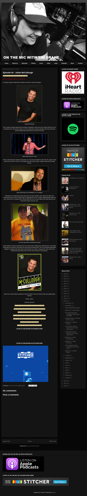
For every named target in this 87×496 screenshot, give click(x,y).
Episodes (24, 63)
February (68, 375)
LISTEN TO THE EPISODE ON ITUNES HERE (15, 75)
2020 (65, 288)
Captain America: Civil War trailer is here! (72, 319)
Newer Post (6, 441)
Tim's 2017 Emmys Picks (76, 222)
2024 (65, 278)
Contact (80, 63)
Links (56, 63)
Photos (33, 63)
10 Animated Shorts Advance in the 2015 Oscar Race (71, 333)
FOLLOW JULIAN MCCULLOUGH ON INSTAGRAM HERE (29, 309)
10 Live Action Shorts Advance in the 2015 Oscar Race (71, 328)
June (66, 365)
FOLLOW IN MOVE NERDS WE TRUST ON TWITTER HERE (29, 315)
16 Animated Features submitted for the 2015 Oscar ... (72, 347)
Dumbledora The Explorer (76, 178)
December (68, 303)
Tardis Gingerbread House (72, 307)
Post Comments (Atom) (33, 446)
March (67, 372)
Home (6, 63)
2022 (65, 283)
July (66, 363)
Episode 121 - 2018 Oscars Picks (74, 213)
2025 (65, 276)
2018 (65, 293)
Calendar (64, 63)
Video (48, 63)
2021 (65, 286)
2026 (65, 273)
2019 (65, 291)
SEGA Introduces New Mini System (75, 240)
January (67, 377)
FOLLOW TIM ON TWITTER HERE (29, 322)
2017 (65, 296)
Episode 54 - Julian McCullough (70, 338)
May (66, 368)
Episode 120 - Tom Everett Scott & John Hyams (75, 206)
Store (72, 63)
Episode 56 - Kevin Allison (72, 310)
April (66, 370)
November (68, 305)
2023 (65, 281)
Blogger (54, 492)
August (67, 360)
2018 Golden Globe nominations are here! (75, 231)
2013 (65, 383)
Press (41, 63)
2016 (65, 298)
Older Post (52, 441)
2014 (65, 381)
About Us (15, 63)
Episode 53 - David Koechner (70, 342)
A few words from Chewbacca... (74, 187)
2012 (65, 385)
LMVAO (71, 195)
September (68, 358)
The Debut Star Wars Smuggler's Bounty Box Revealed (72, 314)
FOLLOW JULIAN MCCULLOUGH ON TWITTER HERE (29, 305)
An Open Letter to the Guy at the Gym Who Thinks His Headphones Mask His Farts (76, 251)
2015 (65, 301)
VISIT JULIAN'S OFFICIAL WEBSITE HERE (29, 312)
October (67, 355)
